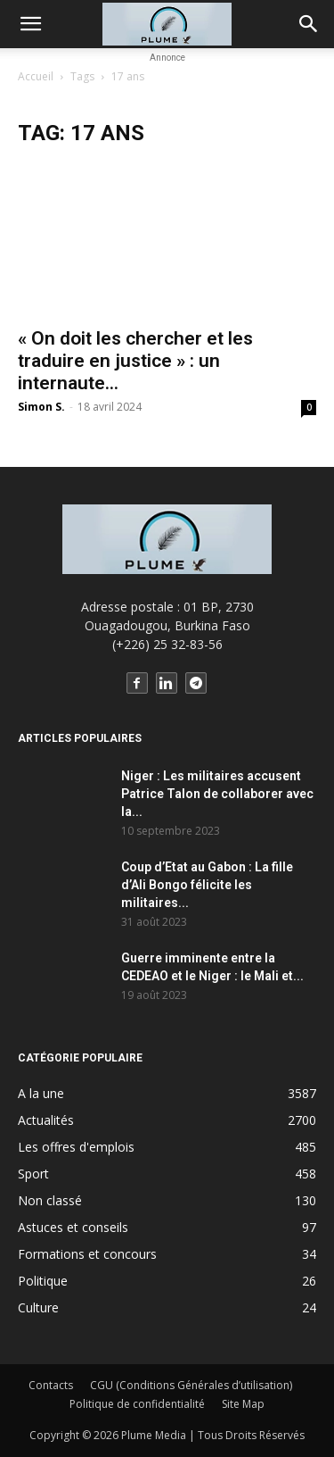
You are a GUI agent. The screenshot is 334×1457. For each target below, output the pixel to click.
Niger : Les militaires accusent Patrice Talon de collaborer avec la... (217, 794)
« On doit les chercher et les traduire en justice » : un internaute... (135, 361)
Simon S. (41, 406)
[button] (30, 24)
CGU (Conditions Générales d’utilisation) (191, 1385)
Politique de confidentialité (137, 1403)
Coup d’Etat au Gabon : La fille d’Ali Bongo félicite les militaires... (207, 885)
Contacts (51, 1385)
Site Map (243, 1403)
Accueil (35, 76)
